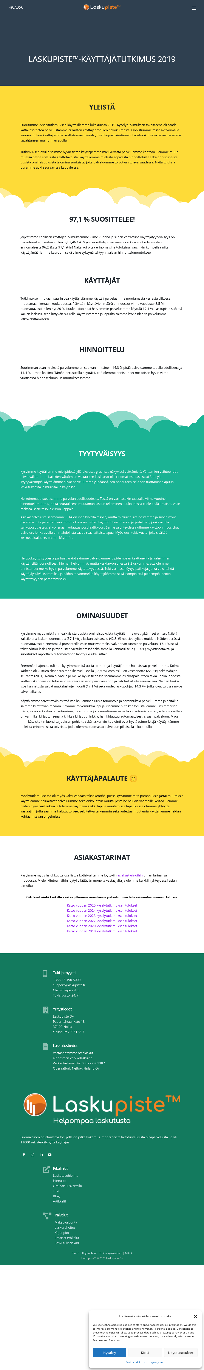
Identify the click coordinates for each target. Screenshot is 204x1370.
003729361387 (93, 1063)
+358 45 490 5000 (67, 980)
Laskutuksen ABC (67, 1243)
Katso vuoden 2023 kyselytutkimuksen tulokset (102, 915)
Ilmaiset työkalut (67, 1238)
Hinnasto (59, 1180)
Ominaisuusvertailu (67, 1186)
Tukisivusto (61, 995)
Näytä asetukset (180, 1352)
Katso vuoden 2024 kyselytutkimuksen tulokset (102, 910)
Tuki (56, 1191)
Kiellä (145, 1352)
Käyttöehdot (133, 1362)
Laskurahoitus (65, 1227)
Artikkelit (59, 1201)
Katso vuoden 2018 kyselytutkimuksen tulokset (102, 931)
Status (75, 1253)
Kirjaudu (15, 8)
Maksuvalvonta (66, 1222)
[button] (195, 1316)
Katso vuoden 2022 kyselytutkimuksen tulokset (102, 921)
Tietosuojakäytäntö (153, 1362)
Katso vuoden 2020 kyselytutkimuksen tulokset (102, 926)
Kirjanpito (62, 1232)
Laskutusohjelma (65, 1175)
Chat (56, 990)
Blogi (56, 1196)
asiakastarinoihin (130, 875)
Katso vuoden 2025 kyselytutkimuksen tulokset (102, 905)
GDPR (128, 1253)
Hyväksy (109, 1352)
